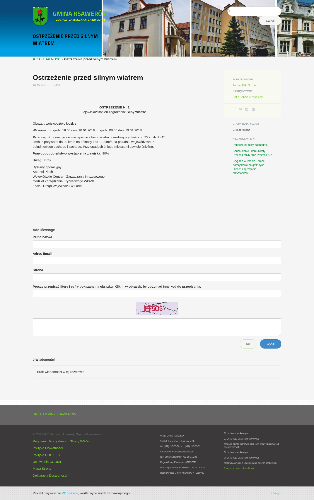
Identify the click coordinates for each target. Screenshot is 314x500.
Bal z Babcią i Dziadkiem (248, 97)
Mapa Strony (42, 468)
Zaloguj (276, 493)
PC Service (70, 493)
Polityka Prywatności (48, 448)
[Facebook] (235, 109)
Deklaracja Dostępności (50, 475)
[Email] (253, 109)
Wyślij (271, 344)
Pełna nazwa (42, 237)
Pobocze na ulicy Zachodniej (250, 144)
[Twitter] (240, 109)
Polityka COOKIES (46, 455)
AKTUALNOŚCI (49, 59)
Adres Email (42, 253)
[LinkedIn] (246, 109)
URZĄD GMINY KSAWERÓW (54, 414)
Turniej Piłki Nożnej (245, 85)
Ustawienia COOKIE (47, 462)
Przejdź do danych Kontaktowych (240, 468)
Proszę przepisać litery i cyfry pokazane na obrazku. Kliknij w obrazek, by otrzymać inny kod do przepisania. (117, 286)
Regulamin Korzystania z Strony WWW (61, 441)
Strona (38, 270)
